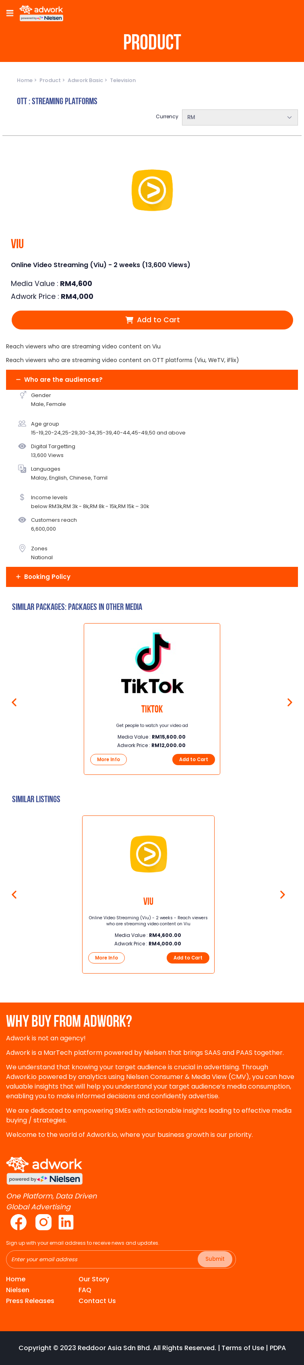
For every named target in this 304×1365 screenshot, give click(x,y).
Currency (167, 116)
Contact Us (97, 1300)
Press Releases (30, 1300)
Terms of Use (242, 1348)
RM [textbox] (191, 117)
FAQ (85, 1290)
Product (50, 80)
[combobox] (240, 117)
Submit (215, 1259)
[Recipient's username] (121, 1259)
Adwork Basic (86, 80)
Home (25, 80)
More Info (108, 759)
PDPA (278, 1348)
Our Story (94, 1279)
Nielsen (17, 1290)
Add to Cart (152, 320)
